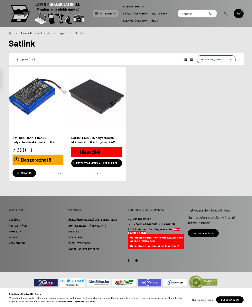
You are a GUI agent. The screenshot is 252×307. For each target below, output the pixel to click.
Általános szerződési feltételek (92, 219)
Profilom (15, 231)
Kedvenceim (17, 243)
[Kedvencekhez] (59, 173)
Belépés (14, 219)
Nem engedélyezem (203, 299)
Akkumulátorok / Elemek (35, 33)
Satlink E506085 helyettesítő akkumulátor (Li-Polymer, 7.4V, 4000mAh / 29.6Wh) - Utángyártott (96, 142)
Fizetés (73, 231)
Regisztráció (18, 225)
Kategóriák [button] (105, 13)
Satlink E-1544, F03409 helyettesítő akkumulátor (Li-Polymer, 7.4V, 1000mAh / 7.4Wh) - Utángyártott (37, 144)
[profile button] (225, 13)
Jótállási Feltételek (83, 249)
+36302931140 (142, 219)
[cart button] (239, 13)
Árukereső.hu (72, 285)
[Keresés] (197, 13)
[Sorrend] (216, 59)
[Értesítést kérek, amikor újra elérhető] (96, 163)
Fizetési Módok (133, 6)
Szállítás (75, 237)
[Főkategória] (10, 33)
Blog (154, 20)
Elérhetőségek (79, 243)
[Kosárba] (24, 173)
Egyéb (62, 33)
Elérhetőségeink (135, 20)
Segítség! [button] (158, 13)
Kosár (13, 237)
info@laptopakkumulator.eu (154, 224)
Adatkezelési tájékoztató (87, 225)
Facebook (129, 260)
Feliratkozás (203, 233)
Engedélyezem (230, 299)
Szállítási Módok (135, 13)
